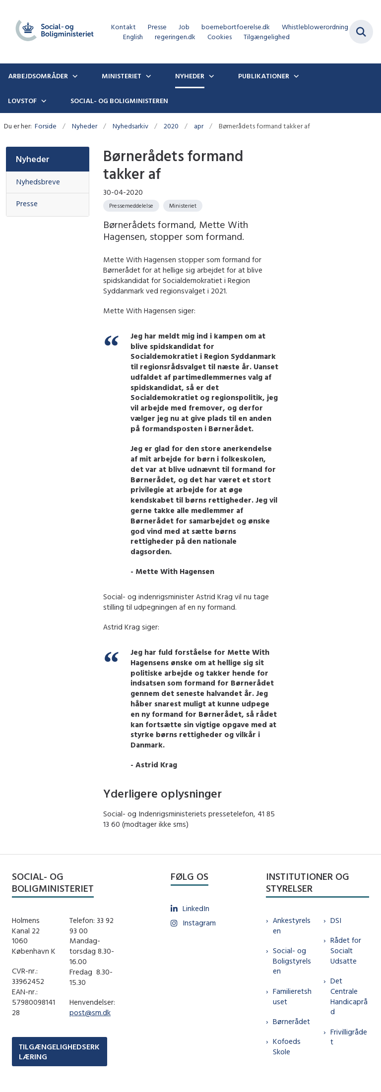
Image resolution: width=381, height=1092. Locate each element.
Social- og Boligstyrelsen (292, 961)
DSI (335, 920)
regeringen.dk (175, 37)
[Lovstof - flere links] (43, 101)
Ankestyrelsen (292, 925)
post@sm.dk (90, 1012)
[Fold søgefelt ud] (361, 32)
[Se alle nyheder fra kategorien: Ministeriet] (182, 206)
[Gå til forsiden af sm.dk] (51, 32)
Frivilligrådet (348, 1037)
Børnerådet (291, 1021)
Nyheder (189, 75)
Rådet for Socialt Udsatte (345, 950)
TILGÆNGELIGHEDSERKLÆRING (59, 1051)
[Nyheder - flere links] (210, 76)
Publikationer (263, 75)
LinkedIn (196, 908)
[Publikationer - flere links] (295, 76)
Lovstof (22, 100)
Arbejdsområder (38, 75)
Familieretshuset (292, 996)
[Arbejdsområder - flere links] (74, 76)
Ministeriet (121, 75)
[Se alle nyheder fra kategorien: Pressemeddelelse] (131, 206)
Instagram (199, 922)
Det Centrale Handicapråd (349, 996)
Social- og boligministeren (119, 100)
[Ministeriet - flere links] (147, 76)
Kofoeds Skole (287, 1046)
